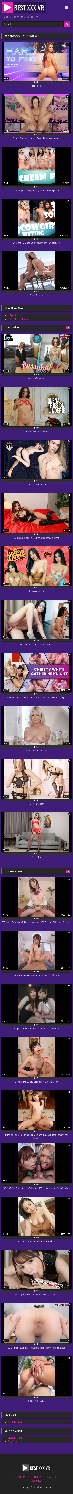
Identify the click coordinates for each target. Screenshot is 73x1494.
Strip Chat (12, 1441)
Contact (36, 1480)
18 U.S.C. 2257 (20, 1477)
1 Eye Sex (12, 315)
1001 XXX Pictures (17, 319)
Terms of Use (54, 1477)
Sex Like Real (14, 1422)
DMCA (37, 1477)
